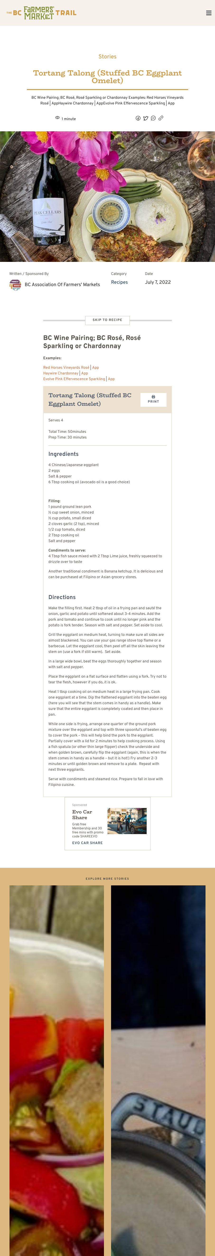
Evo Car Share (82, 814)
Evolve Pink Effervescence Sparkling (74, 379)
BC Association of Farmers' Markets (62, 285)
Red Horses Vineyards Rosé (66, 368)
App (95, 368)
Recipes (119, 282)
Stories (107, 57)
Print (153, 399)
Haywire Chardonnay (60, 373)
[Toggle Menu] (208, 13)
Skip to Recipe (107, 320)
